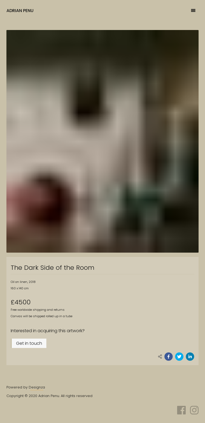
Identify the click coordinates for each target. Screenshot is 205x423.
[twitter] (179, 356)
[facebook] (168, 356)
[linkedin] (190, 356)
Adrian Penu (19, 11)
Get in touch (29, 343)
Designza (37, 387)
